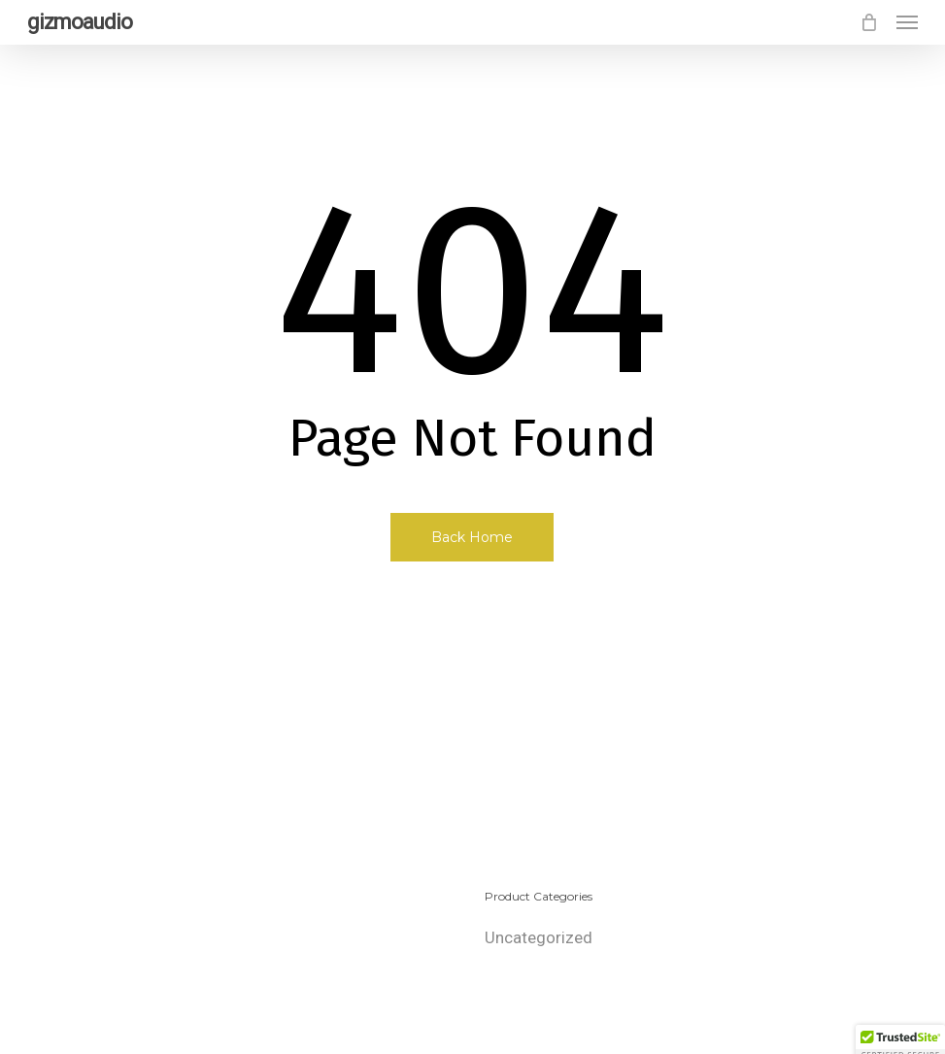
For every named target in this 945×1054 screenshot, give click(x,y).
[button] (907, 22)
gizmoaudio (79, 22)
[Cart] (868, 22)
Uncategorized (538, 937)
